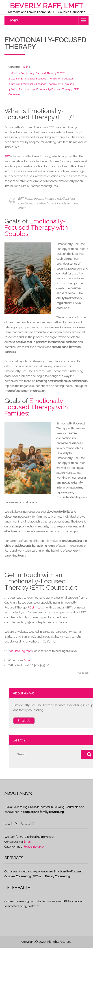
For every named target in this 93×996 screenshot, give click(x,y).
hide (25, 67)
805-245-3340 (34, 846)
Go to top (83, 673)
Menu (14, 20)
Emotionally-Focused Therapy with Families (36, 407)
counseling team (21, 651)
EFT (7, 156)
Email (27, 660)
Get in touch (37, 607)
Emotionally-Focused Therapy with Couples (36, 228)
